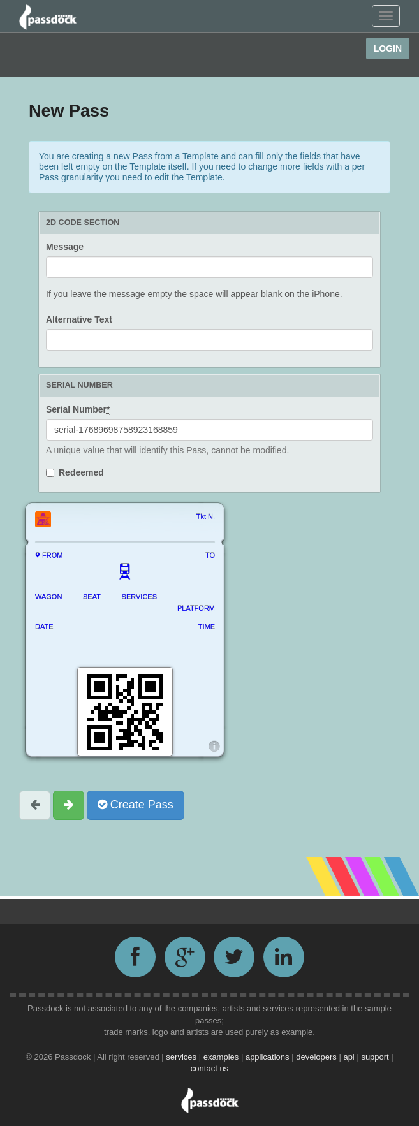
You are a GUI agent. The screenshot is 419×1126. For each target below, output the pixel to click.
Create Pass (135, 804)
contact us (209, 1068)
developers (317, 1057)
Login (388, 48)
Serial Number (78, 409)
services (182, 1057)
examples (222, 1057)
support (376, 1057)
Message (65, 247)
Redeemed (81, 472)
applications (268, 1057)
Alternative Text (79, 319)
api (350, 1057)
